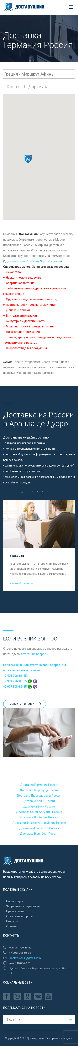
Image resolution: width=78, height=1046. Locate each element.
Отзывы (11, 926)
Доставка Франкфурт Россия (39, 828)
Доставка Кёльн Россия (39, 801)
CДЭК (45, 261)
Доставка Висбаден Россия (39, 817)
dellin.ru (34, 261)
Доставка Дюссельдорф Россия (39, 795)
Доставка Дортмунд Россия (39, 790)
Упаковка (17, 555)
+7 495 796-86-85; (15, 675)
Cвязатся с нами (25, 703)
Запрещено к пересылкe (23, 906)
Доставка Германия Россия (39, 784)
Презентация (15, 911)
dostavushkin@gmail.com (25, 958)
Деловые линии (16, 261)
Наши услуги (14, 901)
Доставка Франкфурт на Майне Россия (39, 822)
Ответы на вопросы (34, 654)
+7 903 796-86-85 (20, 681)
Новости (12, 921)
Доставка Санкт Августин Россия (39, 812)
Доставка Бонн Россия (39, 806)
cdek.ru (56, 261)
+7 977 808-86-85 (20, 686)
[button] (28, 159)
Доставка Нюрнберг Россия (39, 833)
